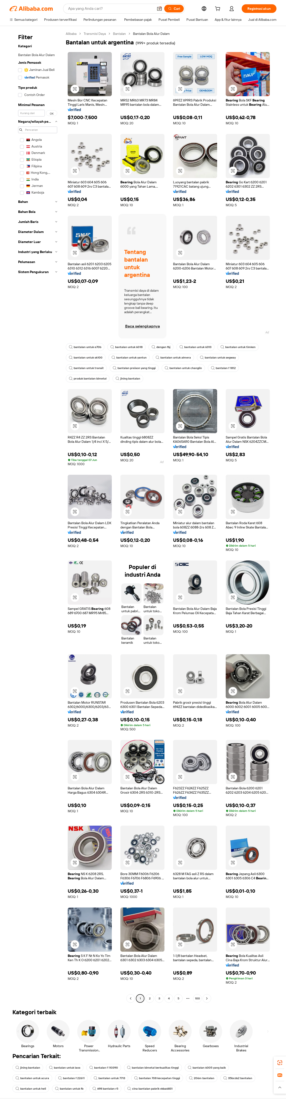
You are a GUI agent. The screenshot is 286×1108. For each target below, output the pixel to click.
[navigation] (36, 517)
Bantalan (119, 34)
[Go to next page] (207, 998)
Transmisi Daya (95, 34)
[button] (159, 8)
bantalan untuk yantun (129, 357)
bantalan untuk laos (64, 1068)
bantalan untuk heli (30, 1089)
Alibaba (71, 34)
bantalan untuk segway (218, 357)
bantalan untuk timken (237, 347)
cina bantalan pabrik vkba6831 (150, 1089)
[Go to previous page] (130, 998)
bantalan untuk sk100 (85, 357)
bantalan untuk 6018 (126, 347)
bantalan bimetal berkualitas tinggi (153, 1068)
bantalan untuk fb (69, 1089)
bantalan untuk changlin (183, 368)
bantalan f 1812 (223, 368)
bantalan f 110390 (103, 1068)
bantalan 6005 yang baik (207, 1068)
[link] (280, 1062)
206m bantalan (201, 1078)
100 (197, 998)
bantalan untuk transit (86, 368)
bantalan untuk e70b (85, 347)
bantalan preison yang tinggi (134, 368)
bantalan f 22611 (71, 1078)
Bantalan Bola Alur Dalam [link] (151, 34)
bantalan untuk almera (173, 357)
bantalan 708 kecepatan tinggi (157, 1078)
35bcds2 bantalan (237, 1078)
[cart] (218, 9)
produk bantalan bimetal (88, 378)
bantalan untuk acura (32, 1078)
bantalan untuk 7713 (109, 1078)
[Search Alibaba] (110, 8)
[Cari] (174, 8)
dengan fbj (161, 347)
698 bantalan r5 (105, 1089)
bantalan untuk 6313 (195, 347)
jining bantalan (128, 378)
